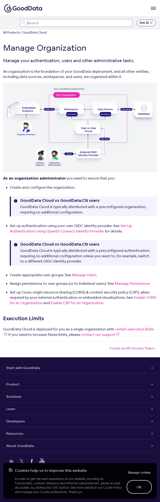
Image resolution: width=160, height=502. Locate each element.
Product (12, 384)
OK (139, 487)
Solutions (13, 396)
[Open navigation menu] (153, 8)
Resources (14, 433)
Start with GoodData (23, 368)
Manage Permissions (132, 283)
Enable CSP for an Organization (77, 303)
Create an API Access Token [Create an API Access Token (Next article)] (133, 348)
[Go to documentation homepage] (23, 8)
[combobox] (76, 23)
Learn (10, 409)
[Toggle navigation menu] (8, 23)
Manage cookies (139, 472)
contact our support (100, 334)
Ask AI (146, 23)
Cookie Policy (112, 487)
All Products (11, 32)
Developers (15, 421)
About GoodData (20, 446)
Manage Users (84, 275)
